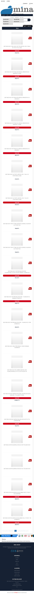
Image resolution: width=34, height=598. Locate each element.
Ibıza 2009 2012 (5, 21)
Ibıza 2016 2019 (5, 23)
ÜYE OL (31, 3)
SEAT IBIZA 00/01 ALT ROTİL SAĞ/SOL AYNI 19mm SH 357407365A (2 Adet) (17, 175)
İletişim (17, 559)
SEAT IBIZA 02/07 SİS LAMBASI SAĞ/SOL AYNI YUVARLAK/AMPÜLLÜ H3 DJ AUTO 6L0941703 (17, 370)
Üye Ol (17, 563)
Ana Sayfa (17, 557)
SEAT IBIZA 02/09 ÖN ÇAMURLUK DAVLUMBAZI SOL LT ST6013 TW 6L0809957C (17, 518)
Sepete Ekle (17, 50)
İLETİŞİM (8, 1)
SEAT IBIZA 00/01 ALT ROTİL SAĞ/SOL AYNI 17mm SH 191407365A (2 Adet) (17, 199)
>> (27, 530)
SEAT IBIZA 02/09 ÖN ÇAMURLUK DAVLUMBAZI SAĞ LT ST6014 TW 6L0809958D (17, 493)
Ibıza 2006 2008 (16, 19)
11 (15, 530)
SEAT (7, 15)
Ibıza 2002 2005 (5, 19)
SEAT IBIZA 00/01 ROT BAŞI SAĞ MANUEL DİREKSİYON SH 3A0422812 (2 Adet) (17, 72)
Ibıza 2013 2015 (16, 21)
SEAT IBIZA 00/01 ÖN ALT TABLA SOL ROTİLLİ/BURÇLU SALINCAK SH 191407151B (17, 248)
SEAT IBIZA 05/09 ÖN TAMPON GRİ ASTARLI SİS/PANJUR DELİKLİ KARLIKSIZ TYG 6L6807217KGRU (17, 394)
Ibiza (10, 15)
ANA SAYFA (3, 1)
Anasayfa (3, 15)
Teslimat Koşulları (17, 572)
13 (19, 530)
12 (17, 530)
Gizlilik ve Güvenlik (17, 575)
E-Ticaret (16, 592)
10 (13, 530)
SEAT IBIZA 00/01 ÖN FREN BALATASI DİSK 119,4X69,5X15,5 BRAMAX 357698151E (17, 297)
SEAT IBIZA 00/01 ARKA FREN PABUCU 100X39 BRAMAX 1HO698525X (17, 347)
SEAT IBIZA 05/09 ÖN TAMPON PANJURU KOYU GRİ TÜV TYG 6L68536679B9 (17, 420)
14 (21, 530)
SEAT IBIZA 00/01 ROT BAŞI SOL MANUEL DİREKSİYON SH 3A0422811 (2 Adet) (17, 124)
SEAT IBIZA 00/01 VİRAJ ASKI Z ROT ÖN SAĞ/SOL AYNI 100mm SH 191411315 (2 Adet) (17, 47)
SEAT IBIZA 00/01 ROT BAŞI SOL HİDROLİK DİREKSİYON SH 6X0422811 (17, 149)
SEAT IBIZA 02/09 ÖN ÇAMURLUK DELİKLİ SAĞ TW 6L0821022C (17, 444)
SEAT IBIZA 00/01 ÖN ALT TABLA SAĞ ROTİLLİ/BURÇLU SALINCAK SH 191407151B (17, 224)
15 (23, 530)
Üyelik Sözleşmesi (17, 570)
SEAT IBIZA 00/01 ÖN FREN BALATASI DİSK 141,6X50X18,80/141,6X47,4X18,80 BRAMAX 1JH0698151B (17, 272)
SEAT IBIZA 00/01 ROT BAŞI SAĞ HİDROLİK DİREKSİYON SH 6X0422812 (17, 98)
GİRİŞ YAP (25, 3)
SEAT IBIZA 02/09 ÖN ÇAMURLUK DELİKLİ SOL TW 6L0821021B (17, 468)
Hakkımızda (17, 561)
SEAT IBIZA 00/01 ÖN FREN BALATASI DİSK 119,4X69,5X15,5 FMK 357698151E (17, 323)
